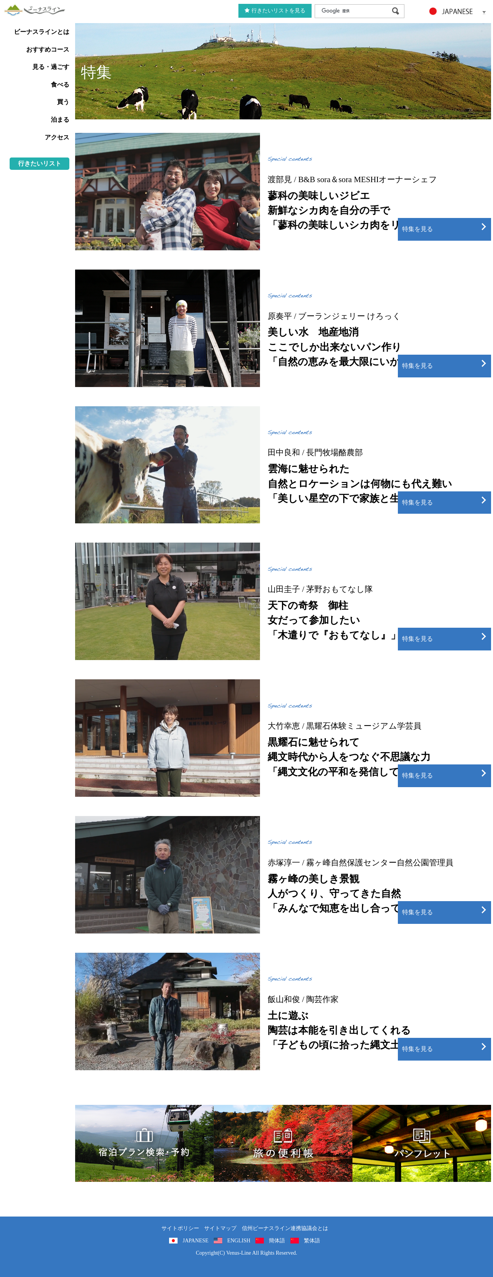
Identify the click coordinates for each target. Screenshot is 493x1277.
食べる (60, 84)
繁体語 (312, 1240)
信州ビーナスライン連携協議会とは (285, 1228)
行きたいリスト (39, 163)
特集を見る (417, 229)
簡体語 (277, 1240)
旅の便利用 (283, 1143)
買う (63, 102)
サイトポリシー (180, 1228)
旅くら (144, 1143)
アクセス (57, 137)
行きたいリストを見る (275, 10)
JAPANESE (195, 1240)
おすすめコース (47, 49)
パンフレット (421, 1143)
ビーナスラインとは (41, 31)
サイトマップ (220, 1228)
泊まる (60, 119)
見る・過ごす (50, 67)
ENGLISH (238, 1240)
